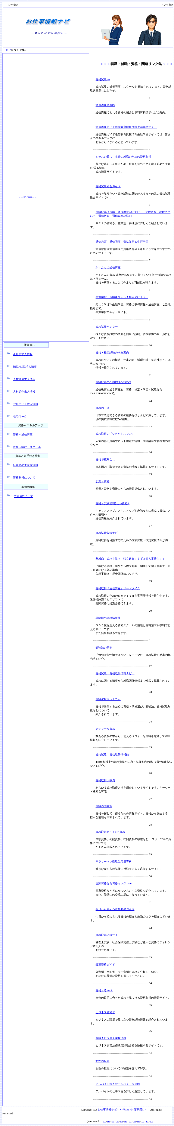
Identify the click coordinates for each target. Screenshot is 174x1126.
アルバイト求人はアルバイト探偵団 (118, 1084)
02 (108, 1121)
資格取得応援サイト (108, 935)
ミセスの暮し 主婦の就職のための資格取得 (123, 156)
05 (121, 1121)
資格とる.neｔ (104, 990)
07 (130, 1121)
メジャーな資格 (105, 728)
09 (138, 1121)
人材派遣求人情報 (24, 379)
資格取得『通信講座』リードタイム (118, 588)
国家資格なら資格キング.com (114, 883)
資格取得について (24, 477)
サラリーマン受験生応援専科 (114, 861)
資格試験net (103, 79)
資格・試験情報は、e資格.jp (113, 503)
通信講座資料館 (105, 105)
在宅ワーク (20, 416)
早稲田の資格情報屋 (108, 618)
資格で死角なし (105, 459)
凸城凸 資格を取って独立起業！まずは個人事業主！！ (130, 558)
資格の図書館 (104, 806)
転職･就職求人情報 (25, 366)
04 (117, 1121)
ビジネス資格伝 (105, 1012)
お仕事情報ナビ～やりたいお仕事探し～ (122, 1109)
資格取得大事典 (105, 780)
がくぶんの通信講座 (108, 267)
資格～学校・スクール (27, 447)
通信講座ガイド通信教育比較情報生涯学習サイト (126, 127)
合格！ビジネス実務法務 (111, 1038)
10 (143, 1121)
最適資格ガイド (105, 964)
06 (125, 1121)
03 (113, 1121)
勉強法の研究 (104, 647)
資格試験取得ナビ (107, 533)
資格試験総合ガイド (108, 186)
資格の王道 (102, 408)
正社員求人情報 (22, 354)
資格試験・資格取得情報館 (112, 754)
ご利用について (23, 496)
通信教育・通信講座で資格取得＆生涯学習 (122, 241)
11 (147, 1121)
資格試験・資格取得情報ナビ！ (115, 673)
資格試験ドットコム (108, 699)
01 (104, 1121)
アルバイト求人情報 (25, 404)
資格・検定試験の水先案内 (112, 352)
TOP (8, 50)
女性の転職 (102, 1061)
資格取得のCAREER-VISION (113, 382)
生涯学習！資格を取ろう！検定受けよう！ (122, 297)
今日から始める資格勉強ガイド (115, 909)
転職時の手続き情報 (25, 465)
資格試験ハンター (107, 326)
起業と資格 (102, 481)
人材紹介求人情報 (24, 391)
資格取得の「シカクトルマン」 (115, 433)
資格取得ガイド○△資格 (110, 831)
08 (134, 1121)
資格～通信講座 (22, 434)
